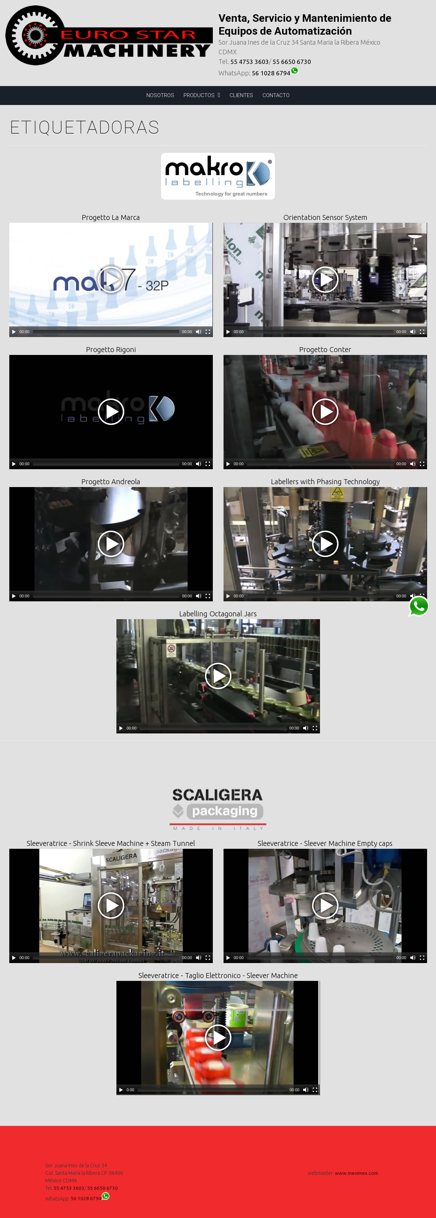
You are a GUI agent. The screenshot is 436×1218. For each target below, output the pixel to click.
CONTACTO (276, 95)
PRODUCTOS (202, 95)
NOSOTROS (160, 95)
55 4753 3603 (249, 61)
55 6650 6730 (291, 61)
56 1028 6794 (276, 72)
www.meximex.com (356, 1173)
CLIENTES (241, 95)
